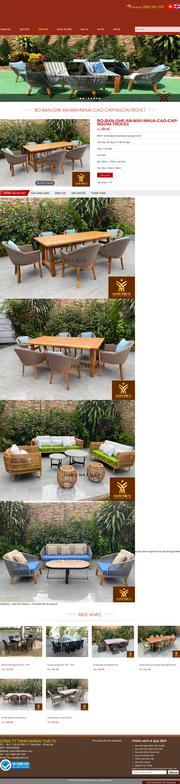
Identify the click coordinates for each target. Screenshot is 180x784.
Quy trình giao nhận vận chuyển (150, 745)
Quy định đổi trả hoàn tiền (147, 752)
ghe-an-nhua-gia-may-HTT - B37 (16, 665)
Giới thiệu (24, 29)
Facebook (84, 744)
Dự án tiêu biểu (64, 29)
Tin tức (100, 29)
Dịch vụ (84, 29)
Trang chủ (5, 29)
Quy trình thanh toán (144, 755)
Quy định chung (142, 762)
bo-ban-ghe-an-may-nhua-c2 (14, 717)
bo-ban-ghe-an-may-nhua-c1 (59, 717)
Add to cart (105, 175)
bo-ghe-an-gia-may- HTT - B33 (60, 665)
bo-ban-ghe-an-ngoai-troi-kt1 (105, 665)
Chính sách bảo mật (144, 759)
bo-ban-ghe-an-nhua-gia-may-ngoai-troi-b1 (157, 665)
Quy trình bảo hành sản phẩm (149, 749)
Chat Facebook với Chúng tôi (161, 782)
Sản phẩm (43, 29)
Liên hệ (116, 29)
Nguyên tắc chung (143, 765)
